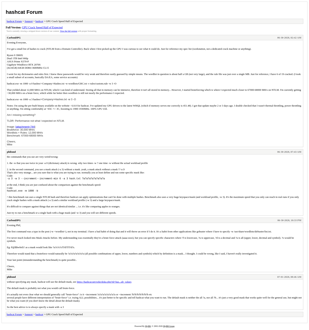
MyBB (148, 327)
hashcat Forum (24, 12)
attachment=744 (25, 126)
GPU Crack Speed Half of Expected (42, 27)
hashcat (39, 21)
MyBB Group (168, 327)
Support (29, 21)
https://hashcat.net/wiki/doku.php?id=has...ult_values (104, 282)
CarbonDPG (14, 37)
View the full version (68, 31)
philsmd (11, 151)
